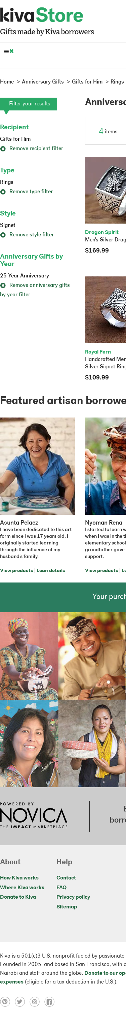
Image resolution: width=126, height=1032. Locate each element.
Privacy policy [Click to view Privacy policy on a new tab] (73, 897)
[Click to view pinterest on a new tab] (7, 1001)
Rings (6, 182)
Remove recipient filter (31, 149)
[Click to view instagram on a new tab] (37, 1001)
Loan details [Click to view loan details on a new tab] (51, 570)
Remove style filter (27, 235)
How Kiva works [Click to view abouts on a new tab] (19, 878)
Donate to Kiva (18, 897)
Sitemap (66, 907)
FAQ (61, 888)
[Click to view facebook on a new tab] (51, 1001)
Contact (66, 878)
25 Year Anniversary (24, 276)
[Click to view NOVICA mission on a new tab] (33, 816)
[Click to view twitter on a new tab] (22, 1001)
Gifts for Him (15, 139)
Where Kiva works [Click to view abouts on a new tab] (22, 888)
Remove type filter (26, 192)
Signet (7, 225)
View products (16, 570)
